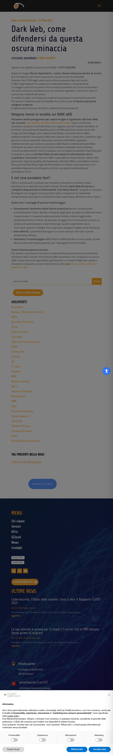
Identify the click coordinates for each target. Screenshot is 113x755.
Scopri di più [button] (13, 749)
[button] (109, 695)
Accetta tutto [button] (99, 749)
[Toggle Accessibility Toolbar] (106, 371)
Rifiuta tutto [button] (77, 749)
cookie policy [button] (13, 716)
